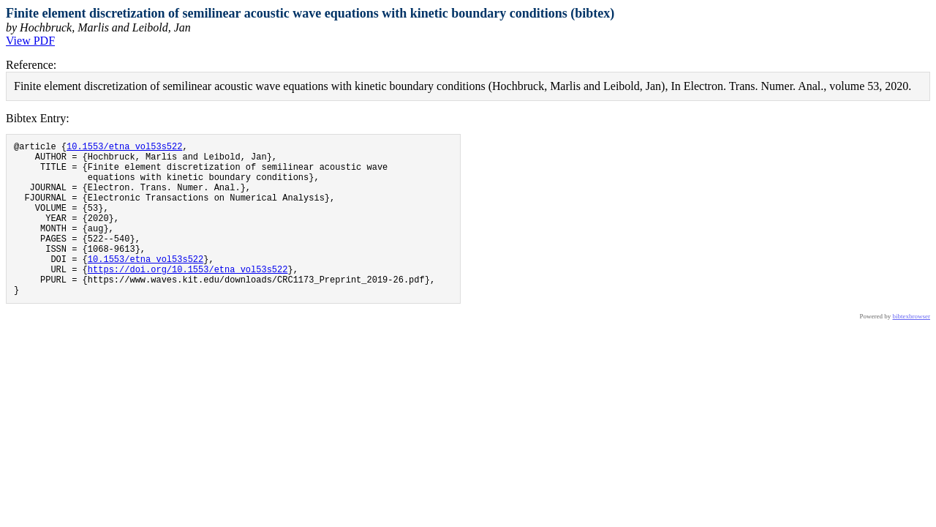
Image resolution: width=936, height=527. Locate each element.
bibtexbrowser (912, 349)
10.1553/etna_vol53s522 (124, 148)
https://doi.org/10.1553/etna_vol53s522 (188, 297)
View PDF (30, 40)
